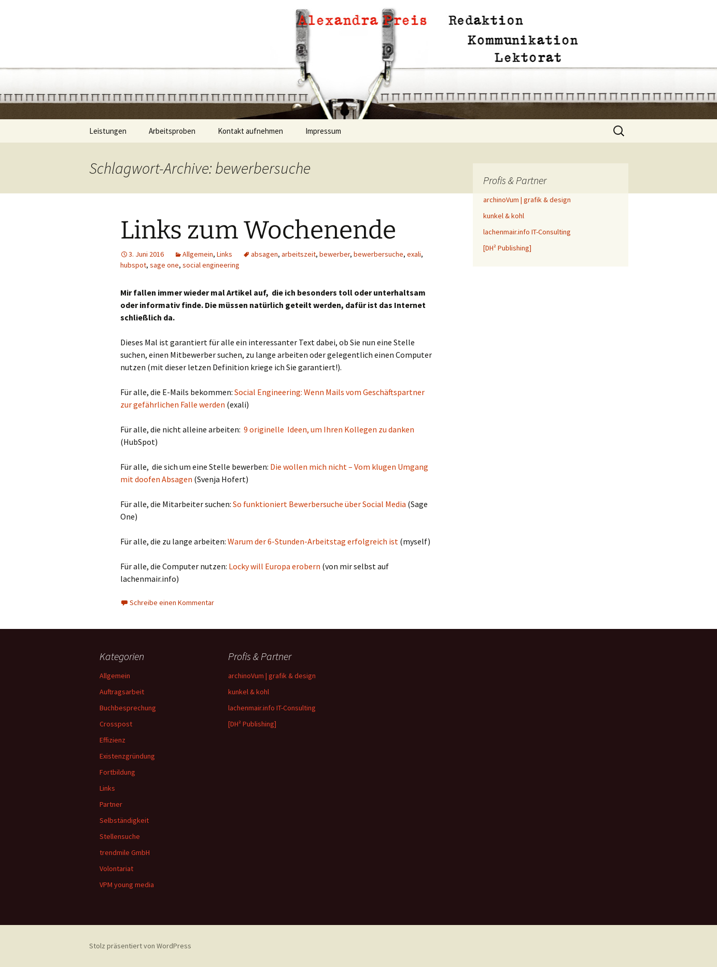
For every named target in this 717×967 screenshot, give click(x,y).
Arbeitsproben (172, 131)
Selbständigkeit (124, 820)
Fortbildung (117, 772)
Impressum (323, 131)
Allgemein (197, 254)
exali (414, 254)
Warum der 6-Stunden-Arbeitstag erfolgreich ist (314, 541)
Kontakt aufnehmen (250, 131)
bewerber (334, 254)
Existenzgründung (127, 756)
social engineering (211, 265)
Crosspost (116, 723)
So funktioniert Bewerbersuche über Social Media (319, 504)
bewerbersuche (378, 254)
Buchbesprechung (128, 707)
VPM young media (127, 884)
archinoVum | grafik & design (527, 199)
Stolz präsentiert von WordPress (140, 945)
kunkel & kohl (503, 215)
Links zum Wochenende (258, 230)
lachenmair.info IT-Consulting (527, 231)
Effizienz (112, 740)
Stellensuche (120, 836)
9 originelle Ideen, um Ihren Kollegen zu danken (329, 429)
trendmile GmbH (125, 852)
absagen (264, 254)
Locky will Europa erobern (274, 566)
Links (224, 254)
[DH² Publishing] (507, 248)
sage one (164, 265)
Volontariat (116, 868)
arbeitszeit (299, 254)
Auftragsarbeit (122, 691)
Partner (111, 804)
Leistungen (107, 131)
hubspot (133, 265)
